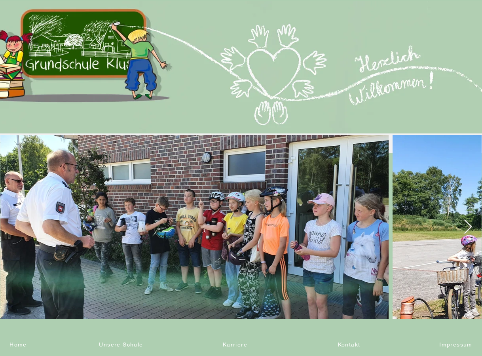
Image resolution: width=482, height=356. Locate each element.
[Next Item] (468, 227)
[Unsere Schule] (122, 344)
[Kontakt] (350, 344)
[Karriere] (236, 344)
